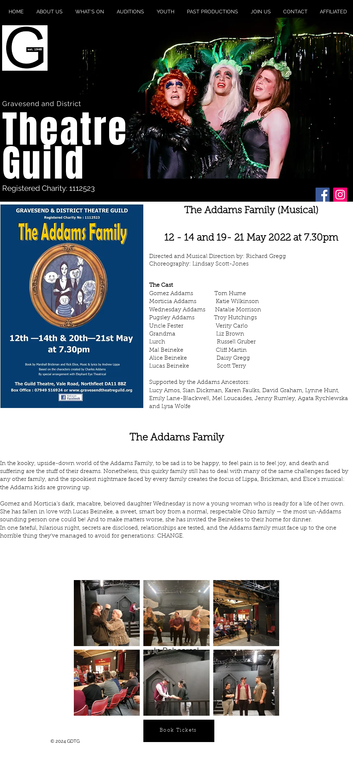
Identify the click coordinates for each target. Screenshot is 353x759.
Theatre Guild (65, 146)
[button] (216, 98)
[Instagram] (340, 195)
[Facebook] (323, 195)
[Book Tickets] (178, 731)
